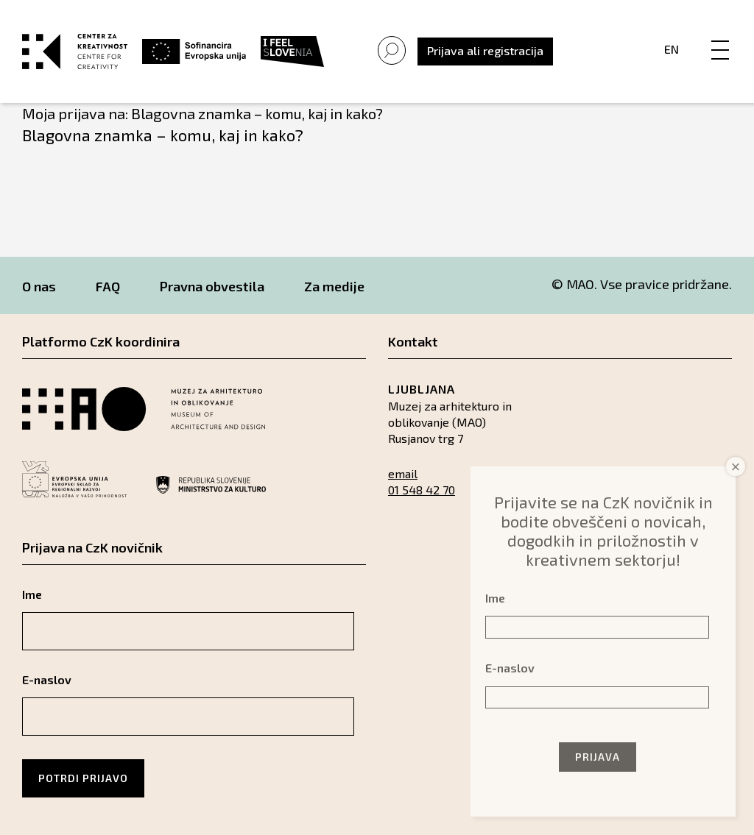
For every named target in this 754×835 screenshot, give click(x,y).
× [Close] (736, 467)
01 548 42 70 (421, 490)
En (671, 49)
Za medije (334, 286)
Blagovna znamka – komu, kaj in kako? (162, 134)
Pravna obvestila (212, 286)
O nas (39, 286)
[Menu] (720, 34)
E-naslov (46, 679)
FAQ (108, 286)
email (402, 473)
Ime (32, 594)
